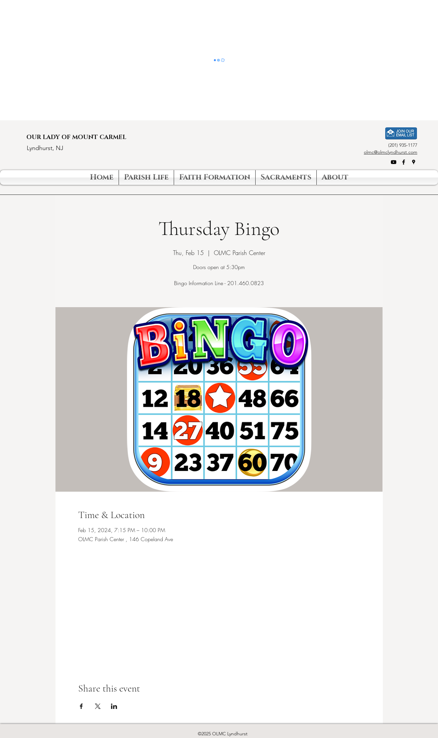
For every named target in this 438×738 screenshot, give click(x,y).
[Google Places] (413, 162)
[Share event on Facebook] (81, 706)
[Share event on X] (98, 706)
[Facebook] (403, 162)
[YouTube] (393, 162)
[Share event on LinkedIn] (114, 706)
